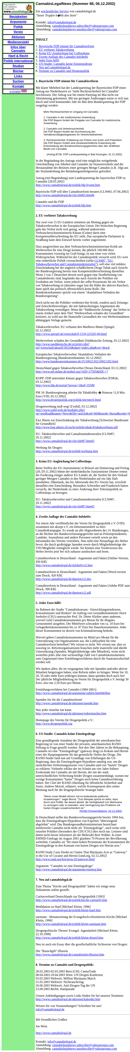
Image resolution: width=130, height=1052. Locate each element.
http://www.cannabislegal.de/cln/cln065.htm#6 (65, 195)
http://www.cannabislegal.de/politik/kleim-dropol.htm (69, 937)
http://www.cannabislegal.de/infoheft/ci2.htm (64, 565)
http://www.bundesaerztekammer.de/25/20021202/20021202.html (77, 361)
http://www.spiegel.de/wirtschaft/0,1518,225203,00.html (71, 334)
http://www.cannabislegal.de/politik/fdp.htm (63, 205)
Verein (18, 32)
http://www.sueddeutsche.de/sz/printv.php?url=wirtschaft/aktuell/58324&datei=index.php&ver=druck (73, 345)
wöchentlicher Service (55, 11)
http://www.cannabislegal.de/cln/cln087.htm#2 (65, 441)
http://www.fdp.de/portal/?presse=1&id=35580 (65, 385)
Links (18, 76)
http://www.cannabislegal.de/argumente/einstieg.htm (69, 869)
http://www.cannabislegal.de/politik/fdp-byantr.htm (68, 185)
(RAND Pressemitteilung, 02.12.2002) (100, 811)
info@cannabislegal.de (61, 22)
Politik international (18, 61)
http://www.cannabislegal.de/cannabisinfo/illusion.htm (70, 954)
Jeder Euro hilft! (49, 60)
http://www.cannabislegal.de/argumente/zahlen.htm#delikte (73, 693)
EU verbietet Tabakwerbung (56, 49)
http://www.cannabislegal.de (53, 1033)
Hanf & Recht (18, 55)
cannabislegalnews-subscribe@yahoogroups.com (83, 25)
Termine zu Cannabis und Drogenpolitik (64, 71)
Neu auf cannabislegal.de (54, 67)
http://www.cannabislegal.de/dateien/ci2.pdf (63, 592)
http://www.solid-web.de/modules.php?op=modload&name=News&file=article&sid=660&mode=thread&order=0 (83, 411)
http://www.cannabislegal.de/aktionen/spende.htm (67, 703)
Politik (18, 26)
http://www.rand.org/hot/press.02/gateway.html (65, 859)
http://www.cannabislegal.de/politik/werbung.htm (67, 451)
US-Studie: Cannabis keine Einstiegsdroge (65, 63)
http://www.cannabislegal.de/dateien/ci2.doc (63, 579)
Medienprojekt (18, 42)
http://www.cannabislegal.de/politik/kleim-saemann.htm (71, 924)
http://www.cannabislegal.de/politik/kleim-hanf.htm (68, 910)
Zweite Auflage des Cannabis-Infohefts (63, 56)
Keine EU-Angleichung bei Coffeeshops (64, 53)
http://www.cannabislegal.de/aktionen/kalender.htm (68, 999)
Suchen (18, 81)
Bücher (18, 71)
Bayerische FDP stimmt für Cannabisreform (66, 46)
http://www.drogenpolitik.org (54, 723)
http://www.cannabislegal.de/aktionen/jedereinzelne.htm (71, 713)
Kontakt (18, 86)
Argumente (18, 21)
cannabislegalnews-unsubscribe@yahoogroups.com (84, 29)
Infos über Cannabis (18, 48)
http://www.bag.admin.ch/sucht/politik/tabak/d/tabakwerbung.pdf (77, 427)
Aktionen (18, 37)
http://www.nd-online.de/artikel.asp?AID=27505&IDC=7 (72, 371)
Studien (18, 66)
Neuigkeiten (18, 16)
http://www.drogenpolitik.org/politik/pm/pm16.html (68, 399)
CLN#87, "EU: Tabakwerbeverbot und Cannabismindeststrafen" (74, 262)
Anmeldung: (44, 25)
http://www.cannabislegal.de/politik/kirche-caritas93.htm (71, 900)
